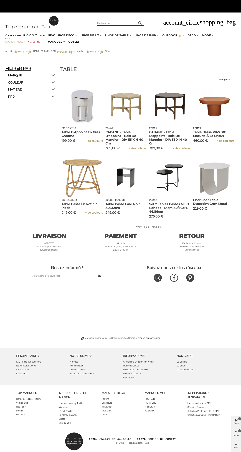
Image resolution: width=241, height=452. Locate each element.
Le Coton (181, 365)
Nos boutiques (76, 365)
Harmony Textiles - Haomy (28, 399)
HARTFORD (150, 403)
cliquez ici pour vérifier (149, 338)
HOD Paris (150, 399)
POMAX (106, 399)
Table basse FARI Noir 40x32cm (122, 206)
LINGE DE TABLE (117, 35)
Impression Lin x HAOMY (199, 403)
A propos (74, 362)
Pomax (19, 410)
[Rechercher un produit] (140, 23)
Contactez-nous (77, 369)
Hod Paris (21, 407)
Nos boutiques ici (15, 41)
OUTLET (73, 41)
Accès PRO (21, 373)
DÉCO (191, 35)
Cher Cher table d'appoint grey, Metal (210, 202)
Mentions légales (131, 365)
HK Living (20, 414)
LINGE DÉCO (65, 35)
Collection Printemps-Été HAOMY (203, 411)
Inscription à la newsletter (82, 373)
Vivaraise (63, 407)
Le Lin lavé (182, 362)
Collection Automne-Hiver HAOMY (203, 415)
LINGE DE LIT (89, 35)
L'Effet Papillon (66, 411)
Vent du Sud (22, 403)
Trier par (224, 79)
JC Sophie (149, 410)
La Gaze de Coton (185, 369)
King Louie (150, 407)
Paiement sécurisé (132, 373)
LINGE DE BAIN (145, 35)
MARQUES (55, 41)
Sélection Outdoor (196, 407)
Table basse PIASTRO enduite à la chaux (209, 134)
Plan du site (129, 377)
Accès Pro (34, 41)
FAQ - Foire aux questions (28, 362)
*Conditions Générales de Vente (138, 362)
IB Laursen (107, 407)
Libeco (62, 419)
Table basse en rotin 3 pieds (79, 206)
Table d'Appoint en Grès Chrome (81, 134)
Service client (22, 369)
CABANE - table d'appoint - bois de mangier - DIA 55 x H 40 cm (124, 137)
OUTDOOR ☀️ (171, 35)
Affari (104, 414)
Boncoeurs (107, 403)
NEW (51, 35)
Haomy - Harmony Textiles (71, 403)
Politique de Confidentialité (136, 369)
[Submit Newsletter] (99, 276)
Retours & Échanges (26, 365)
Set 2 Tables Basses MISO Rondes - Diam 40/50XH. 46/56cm (169, 207)
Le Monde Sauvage (68, 415)
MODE (206, 35)
